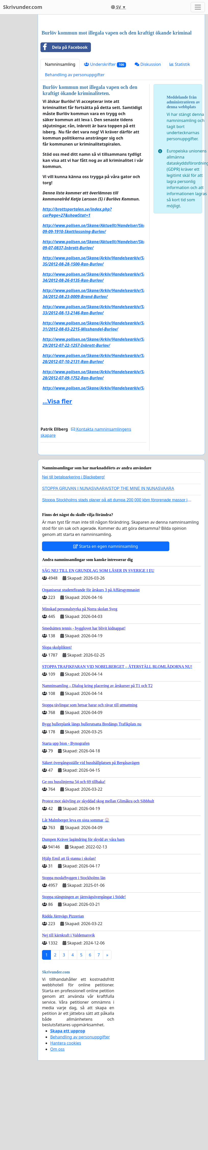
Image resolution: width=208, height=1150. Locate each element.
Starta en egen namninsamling (105, 617)
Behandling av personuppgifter (75, 146)
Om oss (57, 1120)
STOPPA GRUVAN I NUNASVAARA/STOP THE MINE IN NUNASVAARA (108, 559)
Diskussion (148, 135)
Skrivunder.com (22, 7)
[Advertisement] (120, 58)
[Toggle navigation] (198, 7)
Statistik (180, 135)
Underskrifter (105, 135)
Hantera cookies (65, 1114)
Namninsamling (60, 135)
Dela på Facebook (64, 118)
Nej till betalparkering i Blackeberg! (73, 548)
